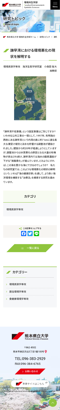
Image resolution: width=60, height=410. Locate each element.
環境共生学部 (37, 5)
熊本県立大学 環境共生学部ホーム (21, 37)
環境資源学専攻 (14, 209)
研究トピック (45, 37)
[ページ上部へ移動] (53, 403)
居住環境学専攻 (17, 291)
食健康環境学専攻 (18, 298)
